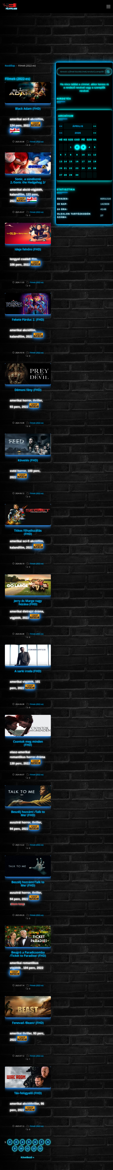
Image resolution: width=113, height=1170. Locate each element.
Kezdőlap (10, 65)
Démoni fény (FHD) (28, 389)
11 (27, 1148)
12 (34, 1148)
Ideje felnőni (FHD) (28, 249)
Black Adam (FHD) (28, 108)
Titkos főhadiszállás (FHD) (28, 532)
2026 (78, 133)
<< (60, 126)
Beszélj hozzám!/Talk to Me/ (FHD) (27, 883)
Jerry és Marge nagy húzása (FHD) (28, 602)
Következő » (27, 1157)
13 (40, 1148)
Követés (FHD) (28, 460)
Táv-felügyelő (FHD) (28, 1093)
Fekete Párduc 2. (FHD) (28, 319)
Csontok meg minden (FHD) (28, 743)
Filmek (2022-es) (36, 141)
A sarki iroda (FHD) (28, 671)
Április (78, 126)
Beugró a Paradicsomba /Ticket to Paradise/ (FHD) (28, 954)
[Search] (108, 71)
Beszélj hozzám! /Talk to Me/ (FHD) (28, 813)
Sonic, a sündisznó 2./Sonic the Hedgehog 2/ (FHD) (27, 182)
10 (21, 1148)
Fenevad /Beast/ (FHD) (28, 1022)
